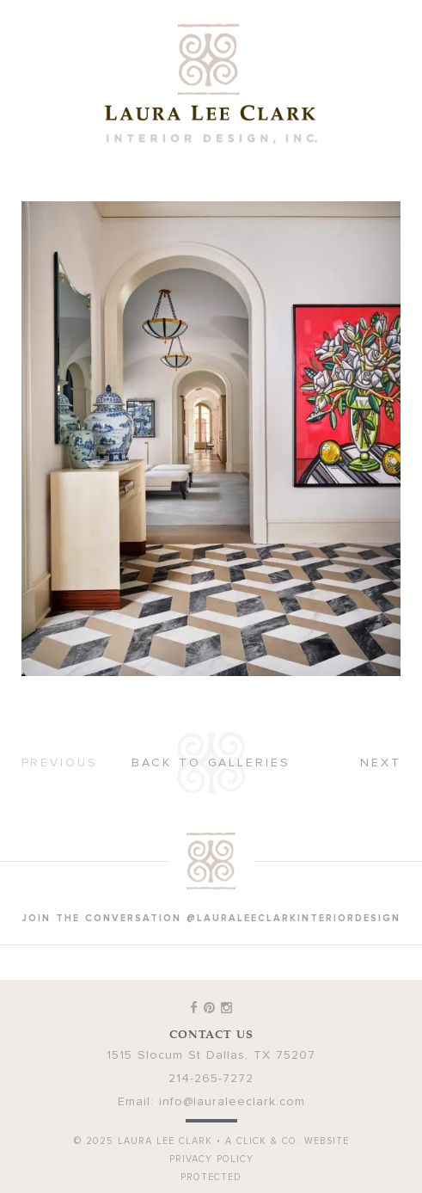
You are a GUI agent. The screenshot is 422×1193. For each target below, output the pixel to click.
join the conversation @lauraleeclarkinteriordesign (211, 918)
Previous (59, 763)
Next (380, 763)
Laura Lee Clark (211, 83)
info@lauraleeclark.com (232, 1102)
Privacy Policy (211, 1159)
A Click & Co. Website (287, 1141)
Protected (211, 1177)
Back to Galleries (210, 763)
